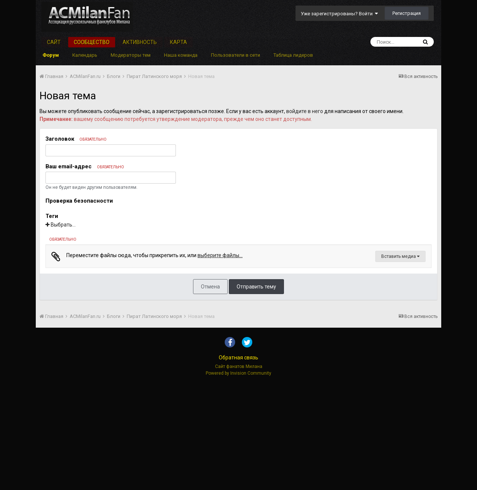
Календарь (84, 55)
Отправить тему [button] (256, 393)
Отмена (210, 393)
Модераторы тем (131, 55)
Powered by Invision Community (238, 479)
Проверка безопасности (79, 200)
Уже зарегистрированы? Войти (339, 13)
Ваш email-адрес (84, 166)
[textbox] (238, 313)
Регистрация (406, 13)
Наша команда (181, 55)
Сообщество (92, 42)
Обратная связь (238, 463)
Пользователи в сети (235, 55)
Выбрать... (60, 225)
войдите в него (304, 111)
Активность (140, 42)
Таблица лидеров (293, 55)
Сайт (54, 42)
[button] (55, 253)
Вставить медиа (400, 362)
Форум (50, 55)
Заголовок (76, 138)
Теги (51, 216)
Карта (178, 42)
